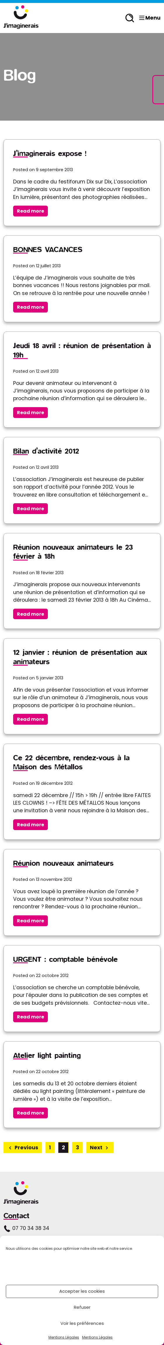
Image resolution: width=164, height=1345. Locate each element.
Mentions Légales (63, 1337)
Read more (30, 211)
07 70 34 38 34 (26, 1228)
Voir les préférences (82, 1323)
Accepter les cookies (82, 1291)
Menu (149, 17)
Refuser (82, 1307)
